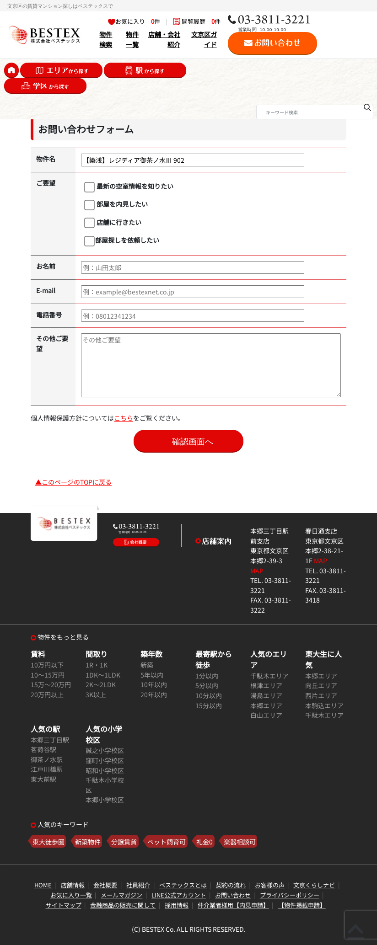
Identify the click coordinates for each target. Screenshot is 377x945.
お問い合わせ (233, 895)
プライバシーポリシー (289, 895)
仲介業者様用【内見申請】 (233, 905)
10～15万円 (48, 674)
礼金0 (204, 841)
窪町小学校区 (105, 760)
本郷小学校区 (105, 799)
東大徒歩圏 (48, 841)
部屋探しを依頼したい (121, 240)
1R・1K (97, 664)
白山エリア (266, 715)
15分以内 (208, 705)
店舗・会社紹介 (164, 39)
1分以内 (206, 675)
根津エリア (266, 685)
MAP (257, 570)
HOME (43, 885)
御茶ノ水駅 (47, 759)
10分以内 (208, 695)
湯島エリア (266, 695)
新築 (146, 664)
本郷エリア (266, 705)
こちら (123, 417)
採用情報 (176, 905)
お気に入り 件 (134, 21)
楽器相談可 (240, 841)
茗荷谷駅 (43, 749)
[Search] (314, 112)
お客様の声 (270, 885)
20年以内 (153, 694)
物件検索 (105, 39)
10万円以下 (47, 664)
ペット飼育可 (166, 841)
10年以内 (153, 684)
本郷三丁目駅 (50, 739)
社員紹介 (138, 885)
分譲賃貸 (124, 841)
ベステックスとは (183, 885)
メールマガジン (121, 895)
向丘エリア (321, 685)
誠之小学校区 (105, 750)
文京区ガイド (204, 39)
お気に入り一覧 (71, 895)
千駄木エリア (269, 675)
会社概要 (105, 885)
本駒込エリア (324, 705)
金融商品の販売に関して (123, 905)
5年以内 (151, 674)
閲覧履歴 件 (197, 21)
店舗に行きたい (112, 222)
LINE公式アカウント (178, 895)
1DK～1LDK (103, 674)
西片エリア (321, 695)
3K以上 (96, 694)
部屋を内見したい (116, 204)
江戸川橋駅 (47, 769)
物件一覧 (132, 39)
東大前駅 (43, 779)
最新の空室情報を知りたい (128, 186)
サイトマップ (63, 905)
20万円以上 (47, 694)
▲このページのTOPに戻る (73, 481)
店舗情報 (73, 885)
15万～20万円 (51, 684)
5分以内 (206, 685)
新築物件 (88, 841)
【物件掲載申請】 (302, 905)
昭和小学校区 (105, 770)
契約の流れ (231, 885)
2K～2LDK (101, 684)
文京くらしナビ (314, 885)
